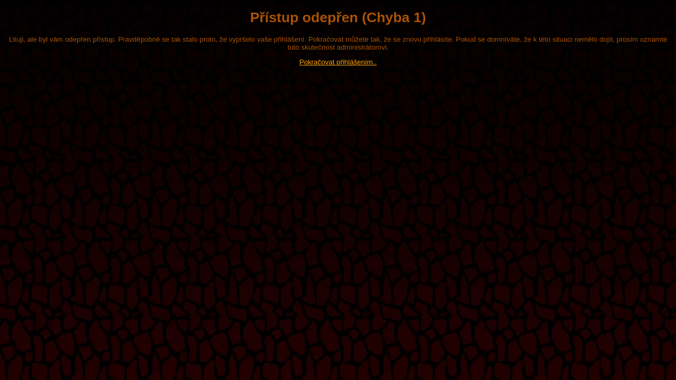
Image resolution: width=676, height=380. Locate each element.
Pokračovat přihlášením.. (338, 62)
